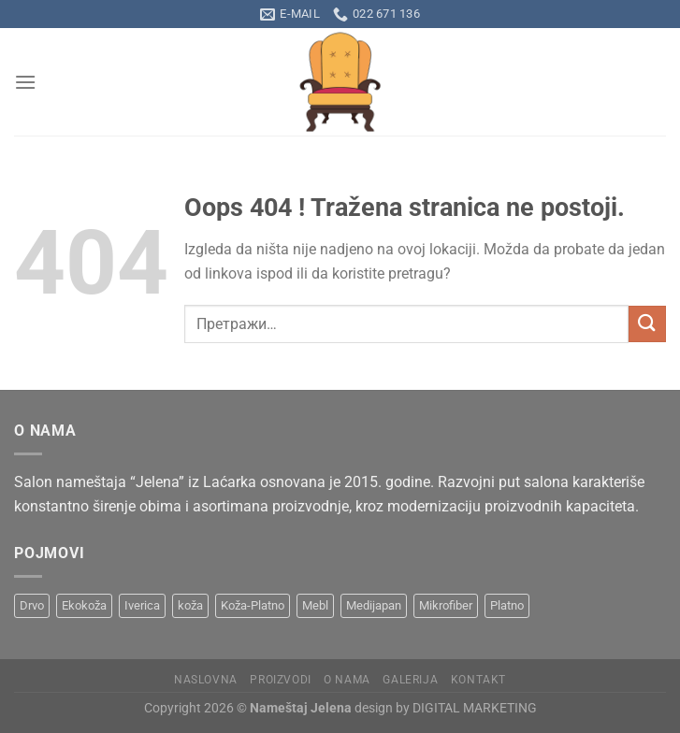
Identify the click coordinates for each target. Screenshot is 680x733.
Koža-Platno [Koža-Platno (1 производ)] (252, 605)
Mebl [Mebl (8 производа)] (315, 605)
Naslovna (206, 679)
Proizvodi (280, 679)
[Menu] (25, 82)
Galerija (410, 679)
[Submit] (647, 324)
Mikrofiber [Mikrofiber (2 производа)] (445, 605)
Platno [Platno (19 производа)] (507, 605)
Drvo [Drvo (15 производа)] (32, 605)
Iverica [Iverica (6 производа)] (142, 605)
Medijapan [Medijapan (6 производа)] (373, 605)
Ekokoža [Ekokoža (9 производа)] (84, 605)
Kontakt (478, 679)
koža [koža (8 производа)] (190, 605)
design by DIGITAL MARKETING (444, 708)
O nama (347, 679)
